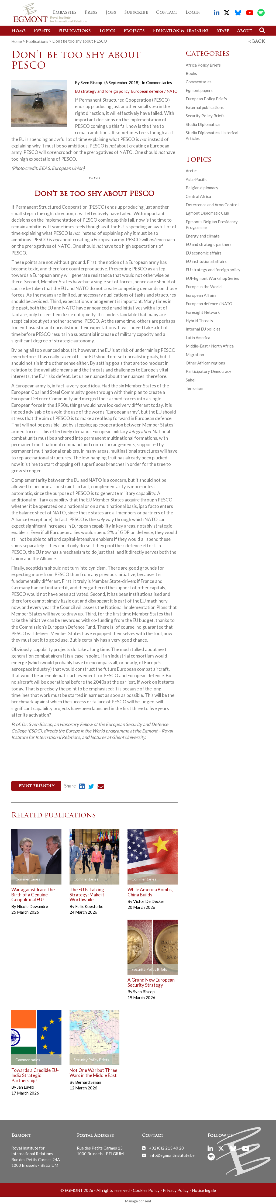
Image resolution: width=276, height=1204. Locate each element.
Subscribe (136, 13)
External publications (205, 106)
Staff (223, 31)
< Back (257, 41)
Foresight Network (203, 311)
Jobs (111, 13)
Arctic (191, 170)
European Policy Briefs (206, 98)
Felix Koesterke (89, 905)
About (244, 31)
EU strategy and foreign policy (102, 90)
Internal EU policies (203, 328)
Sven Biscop (91, 82)
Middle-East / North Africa (210, 345)
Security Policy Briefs (205, 115)
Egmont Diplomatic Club (207, 212)
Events (42, 31)
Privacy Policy (176, 1189)
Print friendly (36, 785)
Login (193, 13)
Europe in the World (204, 286)
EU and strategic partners (209, 243)
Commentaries (159, 82)
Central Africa (198, 195)
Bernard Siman (88, 1080)
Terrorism (194, 387)
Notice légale (204, 1189)
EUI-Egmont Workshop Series (212, 277)
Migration (195, 354)
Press (91, 13)
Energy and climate (203, 235)
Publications (74, 31)
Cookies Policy (146, 1189)
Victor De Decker (148, 900)
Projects (134, 31)
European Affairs (201, 294)
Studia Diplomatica (203, 123)
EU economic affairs (204, 252)
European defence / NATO (154, 90)
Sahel (190, 379)
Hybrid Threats (199, 320)
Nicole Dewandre (32, 905)
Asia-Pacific (196, 178)
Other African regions (205, 362)
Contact (166, 13)
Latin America (198, 337)
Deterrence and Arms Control (212, 204)
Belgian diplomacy (202, 187)
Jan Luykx (25, 1085)
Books (191, 72)
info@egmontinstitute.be (172, 1153)
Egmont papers (199, 89)
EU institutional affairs (206, 260)
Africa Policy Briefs (203, 64)
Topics (107, 31)
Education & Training (181, 31)
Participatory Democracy (208, 370)
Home (18, 31)
